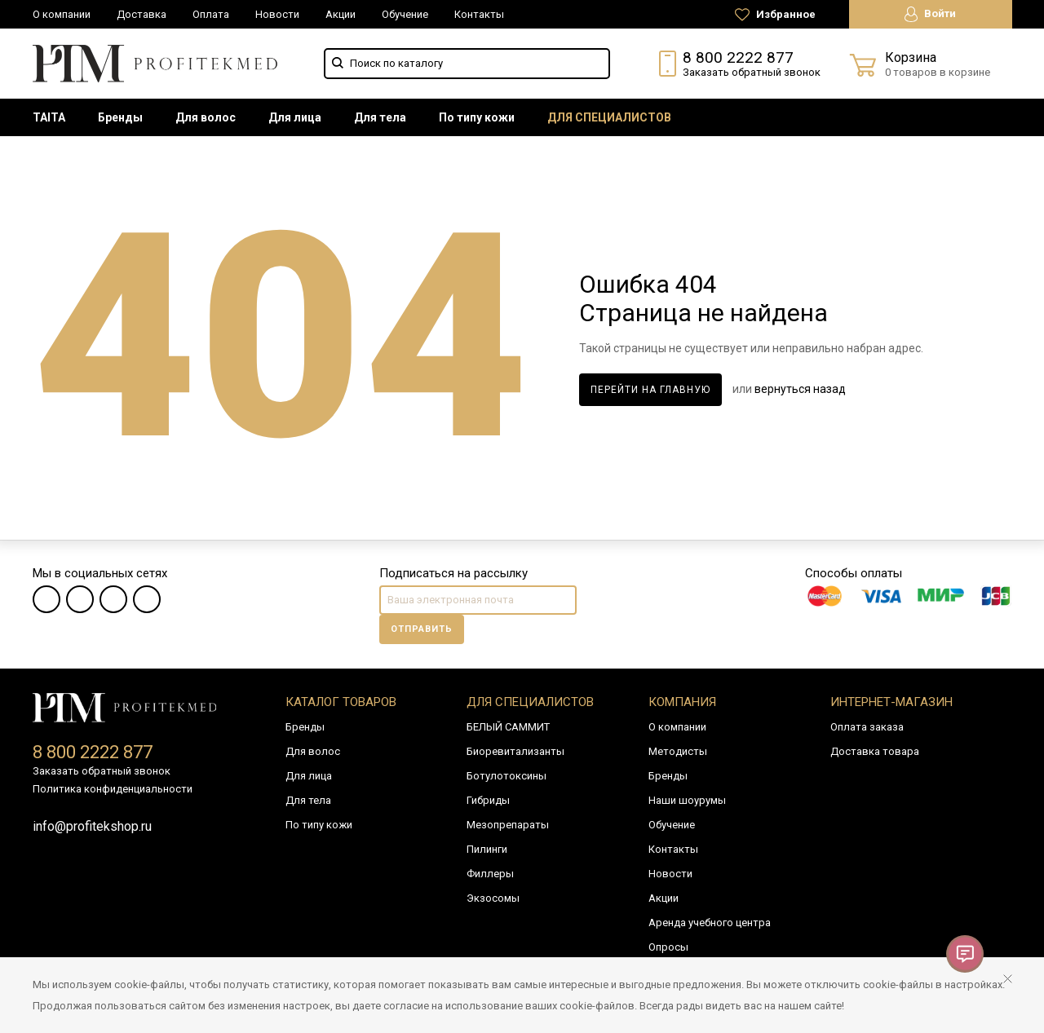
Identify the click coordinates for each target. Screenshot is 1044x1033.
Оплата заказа (867, 727)
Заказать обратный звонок (752, 72)
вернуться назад (800, 388)
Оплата (210, 14)
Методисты (677, 751)
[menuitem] (49, 117)
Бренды (120, 117)
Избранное (775, 14)
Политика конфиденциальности (112, 789)
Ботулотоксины (506, 776)
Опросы (668, 947)
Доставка (141, 14)
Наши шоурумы (687, 800)
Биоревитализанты (515, 751)
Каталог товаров (340, 702)
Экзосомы (493, 898)
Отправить (422, 629)
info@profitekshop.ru (92, 826)
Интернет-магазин (891, 702)
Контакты (479, 14)
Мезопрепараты (508, 825)
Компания (682, 702)
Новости (277, 14)
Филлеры (490, 873)
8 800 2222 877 (738, 57)
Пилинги (487, 849)
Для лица (294, 117)
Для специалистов (530, 702)
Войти (930, 14)
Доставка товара (874, 751)
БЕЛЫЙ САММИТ (508, 727)
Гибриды (488, 800)
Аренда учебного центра (709, 922)
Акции (340, 14)
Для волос (205, 117)
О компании (62, 14)
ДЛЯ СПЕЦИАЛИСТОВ (609, 117)
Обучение (405, 14)
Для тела (380, 117)
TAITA (49, 117)
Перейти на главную (650, 389)
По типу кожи (477, 117)
